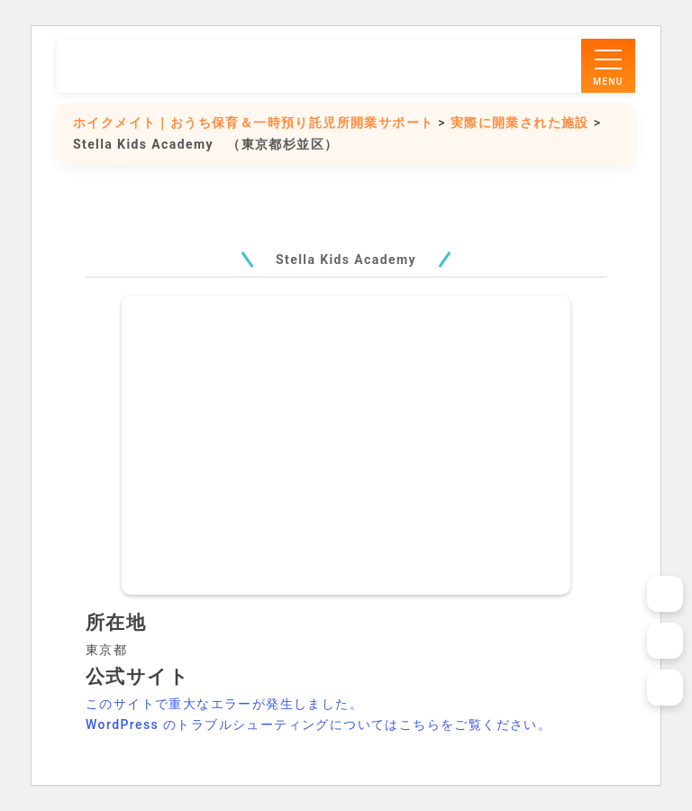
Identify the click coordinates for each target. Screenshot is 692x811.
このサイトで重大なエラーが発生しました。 (224, 704)
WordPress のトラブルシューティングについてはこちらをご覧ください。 (318, 724)
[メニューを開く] (608, 66)
